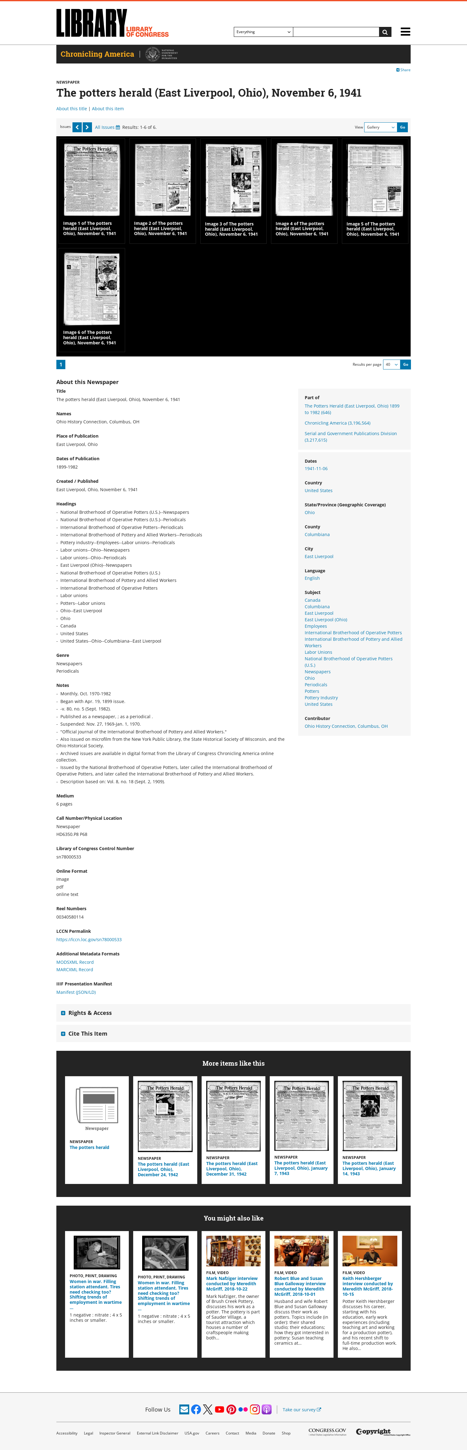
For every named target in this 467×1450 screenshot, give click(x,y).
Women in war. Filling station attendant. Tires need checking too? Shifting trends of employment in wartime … (96, 1294)
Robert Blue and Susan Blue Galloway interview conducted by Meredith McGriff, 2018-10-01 (300, 1286)
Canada (313, 600)
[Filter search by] (263, 32)
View (359, 127)
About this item (108, 108)
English (312, 578)
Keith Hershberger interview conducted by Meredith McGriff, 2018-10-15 (368, 1286)
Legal (88, 1433)
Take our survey (302, 1410)
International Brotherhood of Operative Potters (353, 632)
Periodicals (316, 685)
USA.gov (192, 1433)
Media (251, 1433)
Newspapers (318, 672)
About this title (71, 108)
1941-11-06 (316, 468)
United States (319, 490)
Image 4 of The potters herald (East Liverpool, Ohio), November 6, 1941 (302, 229)
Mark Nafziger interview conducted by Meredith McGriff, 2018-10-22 (232, 1283)
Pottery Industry (321, 698)
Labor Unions (318, 652)
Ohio (310, 512)
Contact (232, 1433)
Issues (65, 126)
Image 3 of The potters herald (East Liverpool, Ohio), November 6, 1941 (231, 229)
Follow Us (158, 1409)
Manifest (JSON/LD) (76, 992)
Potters (312, 691)
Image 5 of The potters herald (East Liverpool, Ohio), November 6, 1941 (373, 229)
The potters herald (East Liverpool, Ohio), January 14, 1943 (369, 1168)
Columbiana (317, 534)
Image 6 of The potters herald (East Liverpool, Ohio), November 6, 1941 (89, 337)
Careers (213, 1433)
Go (402, 127)
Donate (269, 1433)
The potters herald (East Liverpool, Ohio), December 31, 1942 (232, 1168)
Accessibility (66, 1433)
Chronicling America (337, 423)
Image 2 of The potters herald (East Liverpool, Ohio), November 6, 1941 (160, 228)
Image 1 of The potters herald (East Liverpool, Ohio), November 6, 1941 (89, 228)
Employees (316, 626)
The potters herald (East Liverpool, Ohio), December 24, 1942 (163, 1169)
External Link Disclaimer (157, 1433)
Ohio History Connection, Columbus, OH (346, 726)
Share (403, 69)
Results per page (367, 364)
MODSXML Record (75, 962)
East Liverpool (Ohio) (326, 619)
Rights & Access (90, 1012)
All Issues (107, 127)
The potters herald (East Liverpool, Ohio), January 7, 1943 (301, 1168)
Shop (286, 1433)
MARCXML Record (74, 969)
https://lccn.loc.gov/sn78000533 (89, 939)
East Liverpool (319, 556)
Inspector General (114, 1433)
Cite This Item (87, 1033)
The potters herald (89, 1147)
